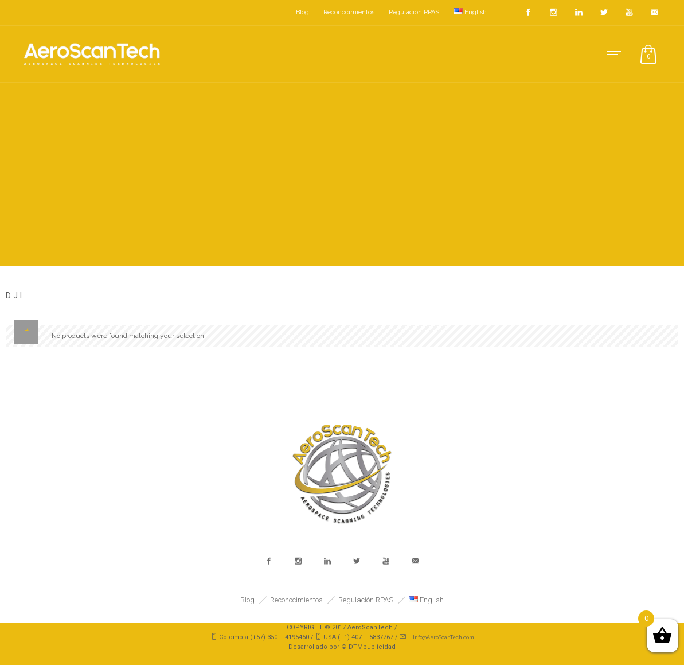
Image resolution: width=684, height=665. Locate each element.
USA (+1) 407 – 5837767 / (361, 637)
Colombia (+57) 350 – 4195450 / (267, 637)
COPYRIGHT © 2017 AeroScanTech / (342, 627)
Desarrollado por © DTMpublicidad (342, 647)
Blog (302, 12)
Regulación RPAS (414, 12)
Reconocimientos (348, 12)
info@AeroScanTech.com (443, 637)
